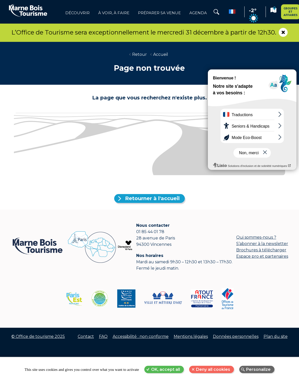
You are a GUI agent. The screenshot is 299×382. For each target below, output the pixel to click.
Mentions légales (191, 336)
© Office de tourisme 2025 (38, 336)
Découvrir (77, 13)
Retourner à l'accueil (152, 198)
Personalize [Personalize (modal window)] (258, 369)
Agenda (198, 13)
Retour (139, 54)
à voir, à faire (113, 13)
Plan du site (276, 336)
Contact (86, 336)
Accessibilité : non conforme (141, 336)
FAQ (103, 336)
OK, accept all (165, 369)
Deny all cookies (213, 369)
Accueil (160, 54)
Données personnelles (235, 336)
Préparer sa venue (159, 13)
